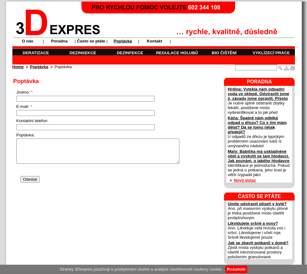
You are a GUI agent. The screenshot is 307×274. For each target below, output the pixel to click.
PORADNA (259, 81)
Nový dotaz (245, 180)
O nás (27, 41)
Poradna (59, 41)
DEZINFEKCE (130, 53)
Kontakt (154, 41)
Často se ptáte (91, 41)
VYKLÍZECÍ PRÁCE (271, 53)
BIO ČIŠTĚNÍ (224, 53)
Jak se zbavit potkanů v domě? (258, 243)
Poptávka (39, 66)
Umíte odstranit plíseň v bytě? (257, 203)
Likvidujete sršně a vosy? (253, 223)
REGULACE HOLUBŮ (177, 53)
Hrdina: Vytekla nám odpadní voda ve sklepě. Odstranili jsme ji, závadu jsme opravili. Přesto (258, 94)
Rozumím (236, 269)
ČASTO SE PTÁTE (259, 196)
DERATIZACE (36, 53)
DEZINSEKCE (83, 53)
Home (18, 66)
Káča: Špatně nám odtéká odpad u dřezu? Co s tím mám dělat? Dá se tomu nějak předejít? (257, 125)
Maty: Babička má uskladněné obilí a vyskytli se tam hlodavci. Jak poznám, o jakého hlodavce (258, 156)
